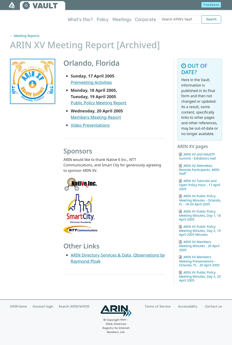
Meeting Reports (26, 36)
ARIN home (18, 307)
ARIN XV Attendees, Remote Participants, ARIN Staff (199, 169)
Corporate (145, 19)
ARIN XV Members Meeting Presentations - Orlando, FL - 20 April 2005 (199, 261)
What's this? (80, 19)
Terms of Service (158, 307)
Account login (43, 307)
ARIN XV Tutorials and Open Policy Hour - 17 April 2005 (199, 185)
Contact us (213, 307)
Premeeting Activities (91, 82)
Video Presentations (90, 125)
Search (211, 19)
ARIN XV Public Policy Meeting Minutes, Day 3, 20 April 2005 (200, 276)
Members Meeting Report (96, 117)
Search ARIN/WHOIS (74, 307)
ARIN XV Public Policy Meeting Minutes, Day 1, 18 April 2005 (200, 215)
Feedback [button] (211, 4)
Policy (103, 19)
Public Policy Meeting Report (98, 102)
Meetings (121, 19)
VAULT (45, 5)
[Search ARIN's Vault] (180, 19)
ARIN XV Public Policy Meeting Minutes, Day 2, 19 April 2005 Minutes (200, 230)
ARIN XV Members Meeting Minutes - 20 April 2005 (199, 246)
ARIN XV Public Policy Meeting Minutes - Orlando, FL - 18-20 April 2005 (200, 200)
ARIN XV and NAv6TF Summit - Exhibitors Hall (197, 156)
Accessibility (187, 307)
